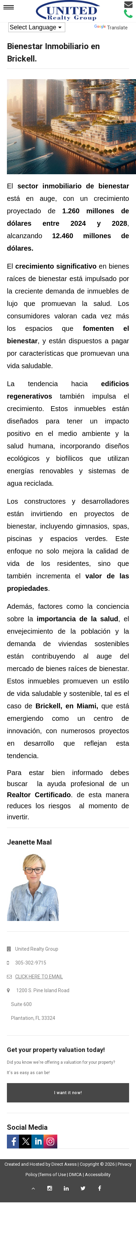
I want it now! (68, 1092)
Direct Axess (64, 1164)
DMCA (75, 1174)
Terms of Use (52, 1174)
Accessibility (97, 1174)
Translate (111, 27)
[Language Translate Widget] (36, 27)
